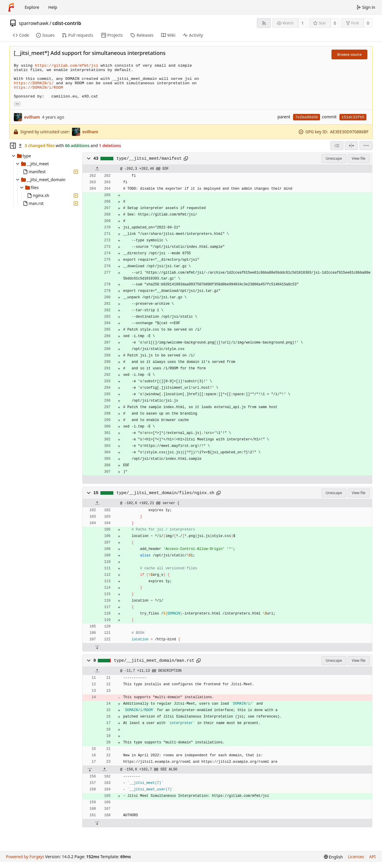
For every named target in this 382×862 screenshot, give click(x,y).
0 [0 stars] (335, 23)
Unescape (334, 158)
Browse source (349, 54)
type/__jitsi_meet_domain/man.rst (154, 660)
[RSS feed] (264, 23)
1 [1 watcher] (303, 23)
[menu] (366, 145)
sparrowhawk (33, 23)
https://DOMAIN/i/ (34, 83)
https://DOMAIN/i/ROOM (38, 87)
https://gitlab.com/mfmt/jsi (66, 65)
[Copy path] (186, 158)
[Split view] (351, 145)
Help (52, 7)
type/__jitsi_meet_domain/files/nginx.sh (166, 493)
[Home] (11, 7)
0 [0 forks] (368, 23)
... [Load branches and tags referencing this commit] (17, 103)
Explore (32, 7)
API (372, 856)
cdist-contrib (66, 23)
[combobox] (337, 145)
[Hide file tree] (13, 146)
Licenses (356, 856)
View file (358, 158)
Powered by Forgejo (25, 856)
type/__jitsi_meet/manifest (149, 158)
